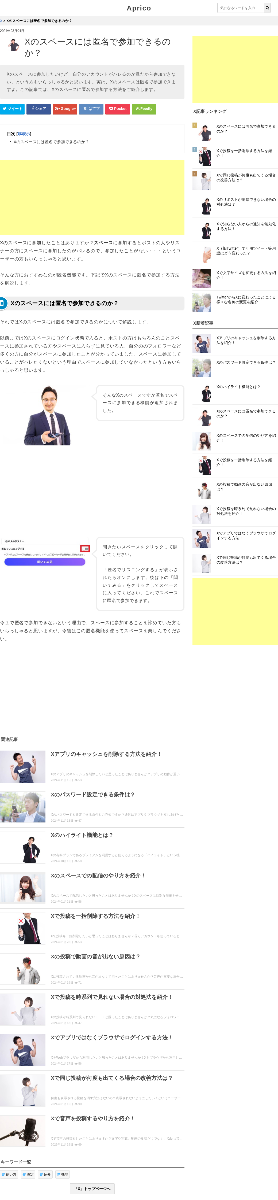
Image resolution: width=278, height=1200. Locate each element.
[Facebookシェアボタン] (38, 109)
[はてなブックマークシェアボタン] (91, 109)
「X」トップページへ (92, 1189)
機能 (62, 1174)
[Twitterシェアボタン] (12, 109)
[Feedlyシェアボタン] (144, 109)
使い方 (9, 1174)
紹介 (45, 1174)
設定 (28, 1174)
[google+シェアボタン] (65, 109)
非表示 (24, 133)
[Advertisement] (92, 197)
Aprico (139, 8)
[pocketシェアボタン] (117, 109)
